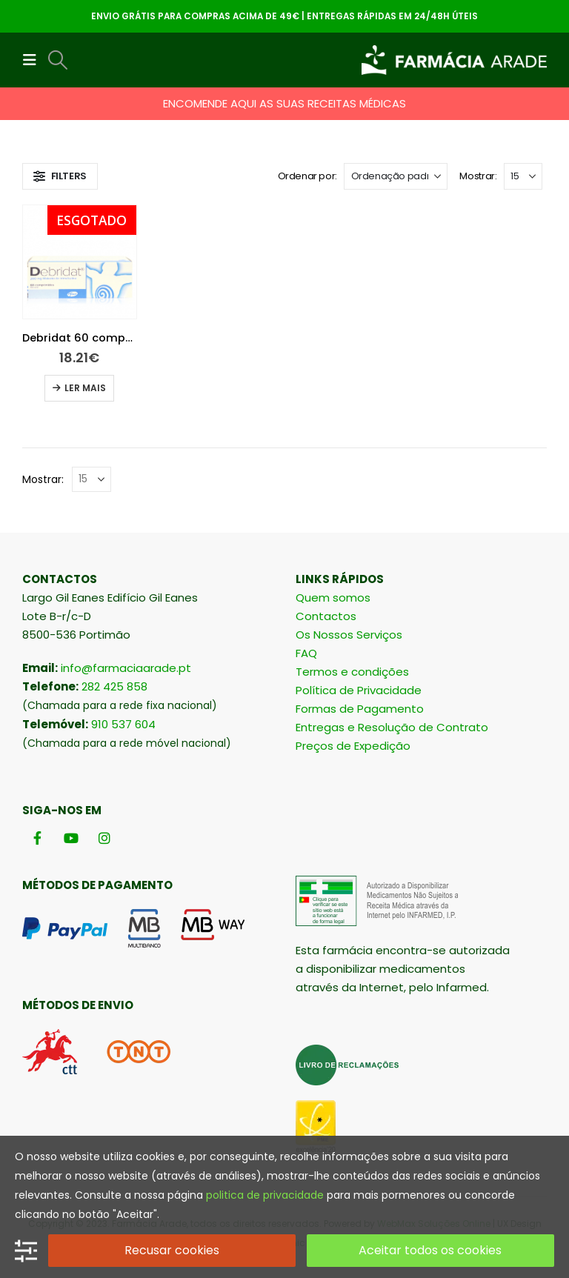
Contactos (326, 616)
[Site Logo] (454, 60)
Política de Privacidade (359, 690)
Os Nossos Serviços (349, 634)
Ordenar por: (307, 176)
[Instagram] (104, 838)
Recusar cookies (171, 1250)
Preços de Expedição (353, 745)
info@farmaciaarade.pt (126, 668)
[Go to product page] (79, 262)
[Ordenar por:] (395, 176)
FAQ (306, 653)
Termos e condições (352, 671)
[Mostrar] (523, 176)
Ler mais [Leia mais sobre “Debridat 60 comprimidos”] (85, 388)
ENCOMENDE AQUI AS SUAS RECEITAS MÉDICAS (284, 103)
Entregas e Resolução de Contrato (392, 727)
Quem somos (333, 597)
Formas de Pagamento (360, 708)
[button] (34, 60)
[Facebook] (37, 838)
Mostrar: (477, 176)
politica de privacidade (265, 1195)
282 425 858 (114, 686)
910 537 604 (123, 724)
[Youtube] (71, 838)
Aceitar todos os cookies (430, 1250)
